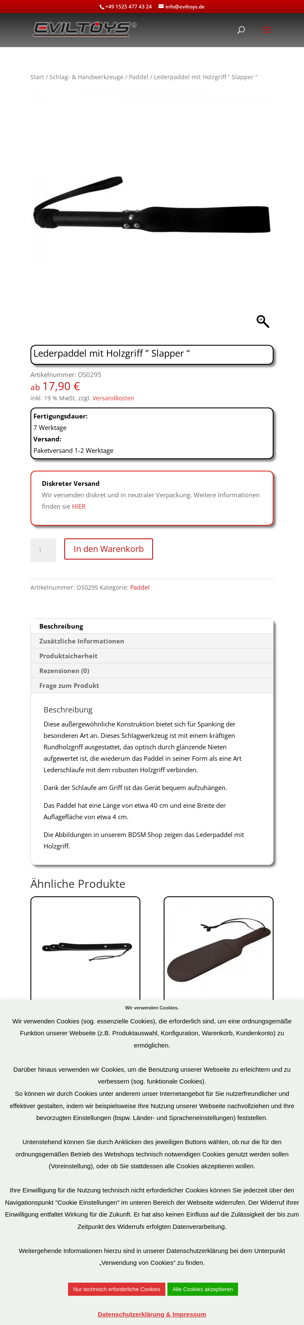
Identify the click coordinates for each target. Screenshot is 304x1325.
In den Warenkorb (109, 548)
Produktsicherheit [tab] (68, 655)
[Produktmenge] (43, 550)
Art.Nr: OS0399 (219, 980)
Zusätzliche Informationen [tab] (81, 641)
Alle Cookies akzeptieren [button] (203, 1289)
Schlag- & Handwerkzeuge (86, 77)
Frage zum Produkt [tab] (69, 685)
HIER (78, 506)
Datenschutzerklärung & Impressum (152, 1314)
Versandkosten (113, 398)
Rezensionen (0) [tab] (64, 670)
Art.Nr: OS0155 (85, 980)
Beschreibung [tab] (61, 626)
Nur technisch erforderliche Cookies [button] (116, 1289)
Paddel (138, 77)
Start (37, 77)
